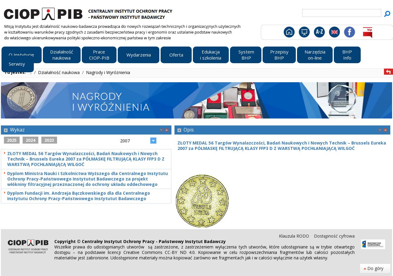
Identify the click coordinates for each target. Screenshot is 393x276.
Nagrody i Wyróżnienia (108, 72)
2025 (12, 140)
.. (31, 72)
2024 (30, 140)
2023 (49, 140)
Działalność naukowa (59, 72)
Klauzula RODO (294, 236)
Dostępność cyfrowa (334, 236)
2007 (125, 141)
